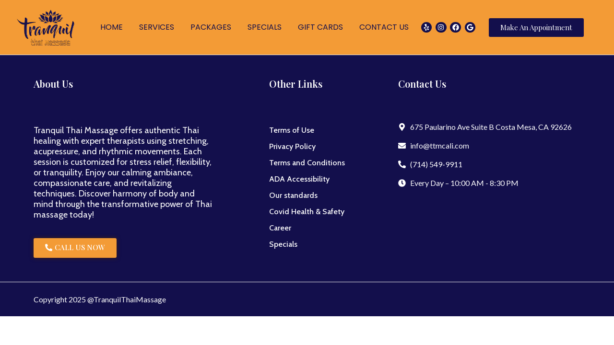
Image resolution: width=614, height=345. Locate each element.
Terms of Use (291, 130)
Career (280, 227)
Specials (283, 244)
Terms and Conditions (307, 162)
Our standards (293, 195)
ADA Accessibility (299, 179)
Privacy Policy (292, 146)
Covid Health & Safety (306, 211)
